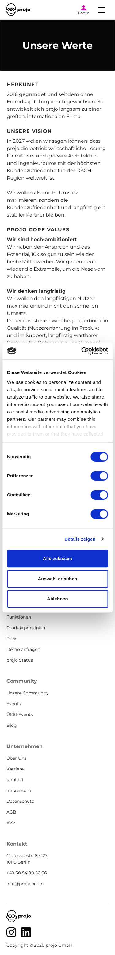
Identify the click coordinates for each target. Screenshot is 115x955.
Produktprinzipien (25, 628)
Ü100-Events (19, 714)
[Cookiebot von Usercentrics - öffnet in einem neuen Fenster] (82, 351)
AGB (11, 812)
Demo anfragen (23, 649)
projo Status (19, 660)
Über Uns (16, 758)
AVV (10, 823)
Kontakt (15, 779)
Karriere (15, 769)
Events (13, 703)
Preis (11, 638)
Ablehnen (57, 598)
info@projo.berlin (25, 883)
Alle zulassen (57, 558)
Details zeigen (79, 539)
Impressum (18, 790)
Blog (11, 725)
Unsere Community (27, 693)
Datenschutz (20, 801)
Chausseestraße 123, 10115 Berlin (27, 859)
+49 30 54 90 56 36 (26, 873)
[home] (18, 9)
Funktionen (18, 617)
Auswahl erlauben (57, 578)
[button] (101, 9)
